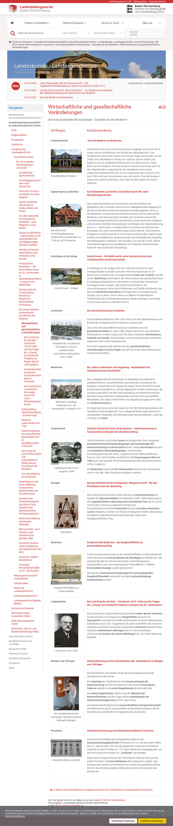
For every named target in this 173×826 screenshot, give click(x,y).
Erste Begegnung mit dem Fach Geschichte (30, 183)
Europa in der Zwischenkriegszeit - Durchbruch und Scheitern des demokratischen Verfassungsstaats (29, 506)
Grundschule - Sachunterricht (26, 174)
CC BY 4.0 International (113, 800)
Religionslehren (19, 135)
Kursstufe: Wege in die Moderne (28, 558)
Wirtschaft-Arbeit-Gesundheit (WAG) (21, 614)
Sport (12, 667)
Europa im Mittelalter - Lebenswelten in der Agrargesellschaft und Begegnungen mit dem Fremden (30, 238)
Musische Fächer (18, 649)
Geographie (17, 139)
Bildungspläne (140, 1)
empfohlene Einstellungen (152, 821)
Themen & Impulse (73, 23)
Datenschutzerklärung (15, 816)
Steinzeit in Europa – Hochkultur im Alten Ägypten (29, 194)
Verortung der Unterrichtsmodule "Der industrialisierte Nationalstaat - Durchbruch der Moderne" (31, 459)
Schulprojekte (21, 583)
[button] (12, 23)
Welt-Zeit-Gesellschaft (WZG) (22, 622)
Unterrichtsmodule (144, 42)
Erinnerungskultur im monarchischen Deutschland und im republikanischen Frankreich (31, 438)
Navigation (16, 108)
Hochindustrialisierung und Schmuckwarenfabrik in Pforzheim (32, 375)
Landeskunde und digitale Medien (27, 602)
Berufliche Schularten (20, 658)
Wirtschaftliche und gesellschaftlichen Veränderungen (30, 328)
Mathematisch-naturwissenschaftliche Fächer (25, 116)
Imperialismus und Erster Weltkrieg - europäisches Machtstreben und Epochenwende (28, 487)
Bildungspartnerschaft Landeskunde (26, 577)
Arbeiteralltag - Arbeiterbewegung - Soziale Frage (31, 412)
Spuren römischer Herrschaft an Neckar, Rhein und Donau (28, 206)
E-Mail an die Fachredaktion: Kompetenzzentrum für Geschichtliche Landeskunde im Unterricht (103, 789)
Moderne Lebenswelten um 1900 (30, 423)
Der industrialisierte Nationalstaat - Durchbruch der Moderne (86, 44)
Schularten (14, 663)
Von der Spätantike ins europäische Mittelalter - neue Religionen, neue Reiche (29, 221)
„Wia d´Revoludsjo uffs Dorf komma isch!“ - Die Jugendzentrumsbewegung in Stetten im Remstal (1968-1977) (72, 84)
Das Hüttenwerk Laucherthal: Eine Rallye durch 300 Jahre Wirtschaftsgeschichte (32, 395)
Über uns (147, 23)
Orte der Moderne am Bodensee (56, 97)
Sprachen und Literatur (21, 636)
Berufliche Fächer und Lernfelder (20, 642)
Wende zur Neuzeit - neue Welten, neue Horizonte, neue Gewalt (29, 254)
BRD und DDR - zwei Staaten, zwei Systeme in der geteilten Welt (29, 534)
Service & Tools (110, 23)
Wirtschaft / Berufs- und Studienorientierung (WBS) (25, 630)
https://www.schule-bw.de (69, 805)
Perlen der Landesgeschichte (23, 589)
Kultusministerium (157, 1)
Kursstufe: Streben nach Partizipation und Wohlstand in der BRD (30, 548)
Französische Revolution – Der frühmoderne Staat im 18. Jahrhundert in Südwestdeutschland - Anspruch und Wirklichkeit (30, 274)
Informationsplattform (26, 595)
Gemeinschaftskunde (22, 608)
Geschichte (17, 144)
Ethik (14, 130)
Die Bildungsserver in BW (120, 1)
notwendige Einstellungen (122, 821)
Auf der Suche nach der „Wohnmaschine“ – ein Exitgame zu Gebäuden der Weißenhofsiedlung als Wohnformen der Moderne (76, 91)
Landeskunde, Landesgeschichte (115, 42)
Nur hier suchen (134, 33)
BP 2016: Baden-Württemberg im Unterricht (25, 164)
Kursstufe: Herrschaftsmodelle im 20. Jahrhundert (29, 567)
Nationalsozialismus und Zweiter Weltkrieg (29, 521)
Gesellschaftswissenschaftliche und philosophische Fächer (65, 42)
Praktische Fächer (18, 653)
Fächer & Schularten (35, 23)
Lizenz (55, 171)
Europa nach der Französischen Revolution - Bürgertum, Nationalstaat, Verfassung (27, 297)
